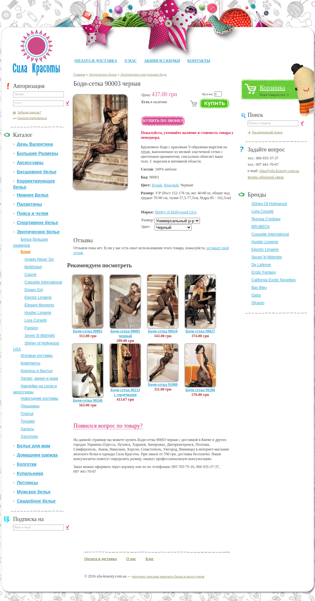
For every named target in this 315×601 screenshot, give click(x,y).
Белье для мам (33, 445)
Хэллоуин (29, 436)
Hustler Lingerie (37, 313)
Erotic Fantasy (263, 272)
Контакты (199, 60)
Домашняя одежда (37, 454)
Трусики (28, 421)
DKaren (257, 303)
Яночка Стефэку (266, 219)
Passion (31, 328)
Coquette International (43, 282)
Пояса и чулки (32, 213)
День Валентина (35, 144)
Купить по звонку (163, 120)
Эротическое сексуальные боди (143, 74)
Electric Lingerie (37, 297)
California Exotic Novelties (273, 280)
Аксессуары (30, 162)
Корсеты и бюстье (36, 371)
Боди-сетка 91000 (163, 384)
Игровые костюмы (37, 355)
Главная (79, 74)
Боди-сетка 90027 (200, 331)
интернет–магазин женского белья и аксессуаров (168, 576)
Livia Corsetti (35, 320)
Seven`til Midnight (39, 335)
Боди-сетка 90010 (163, 331)
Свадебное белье (36, 501)
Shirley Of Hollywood (269, 204)
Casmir (30, 274)
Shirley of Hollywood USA (176, 212)
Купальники (30, 473)
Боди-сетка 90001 (88, 331)
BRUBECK (260, 226)
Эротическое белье (38, 231)
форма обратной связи (266, 177)
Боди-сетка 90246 (88, 400)
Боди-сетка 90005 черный (125, 333)
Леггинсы (27, 482)
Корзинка (272, 87)
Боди (26, 252)
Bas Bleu (259, 287)
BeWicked (33, 267)
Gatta (256, 295)
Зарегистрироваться (32, 118)
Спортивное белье (37, 222)
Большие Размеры (37, 153)
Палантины (29, 204)
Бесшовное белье (37, 171)
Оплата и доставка (95, 60)
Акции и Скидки (162, 60)
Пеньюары (30, 406)
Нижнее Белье (33, 194)
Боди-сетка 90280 (200, 390)
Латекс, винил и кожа (39, 378)
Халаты (27, 429)
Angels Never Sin (39, 259)
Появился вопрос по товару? (108, 426)
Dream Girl (33, 290)
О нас (130, 60)
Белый (157, 185)
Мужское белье (34, 491)
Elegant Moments (39, 305)
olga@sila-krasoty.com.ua (279, 171)
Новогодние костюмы (39, 398)
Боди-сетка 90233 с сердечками (125, 392)
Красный (171, 185)
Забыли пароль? (29, 112)
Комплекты (30, 363)
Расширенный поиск (267, 132)
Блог (150, 559)
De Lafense (261, 265)
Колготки (27, 464)
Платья (27, 413)
